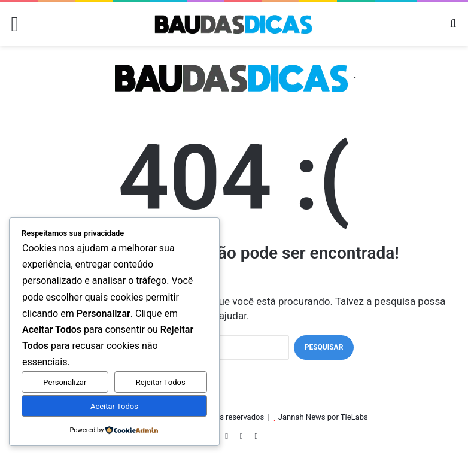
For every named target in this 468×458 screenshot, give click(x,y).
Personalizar (64, 382)
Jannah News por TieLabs (323, 416)
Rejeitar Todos (161, 382)
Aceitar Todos (114, 406)
